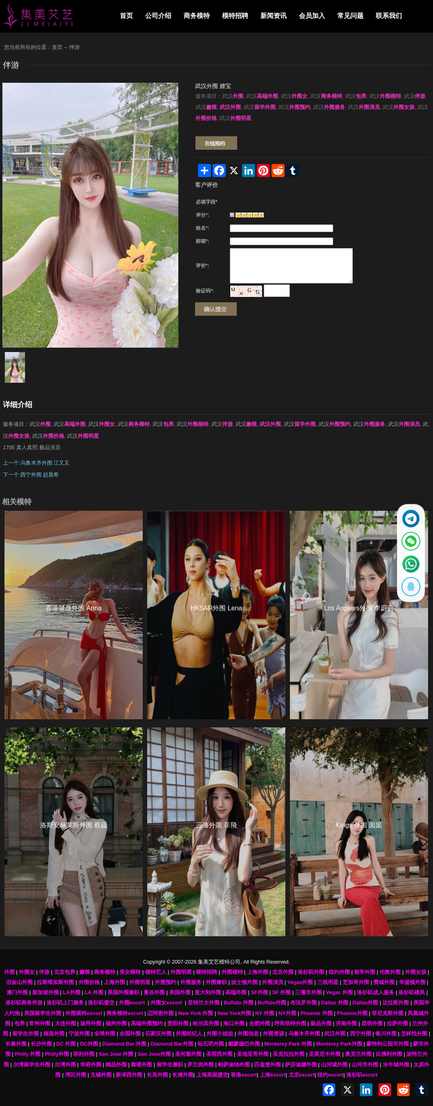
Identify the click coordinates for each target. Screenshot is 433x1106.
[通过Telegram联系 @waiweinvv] (407, 511)
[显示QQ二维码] (407, 594)
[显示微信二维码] (407, 539)
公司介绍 (158, 15)
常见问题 (350, 15)
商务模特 (197, 15)
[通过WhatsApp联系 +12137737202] (407, 566)
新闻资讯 (273, 15)
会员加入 (312, 15)
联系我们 (389, 15)
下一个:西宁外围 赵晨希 (31, 475)
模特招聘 (235, 15)
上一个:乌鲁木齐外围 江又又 (36, 463)
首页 (126, 15)
